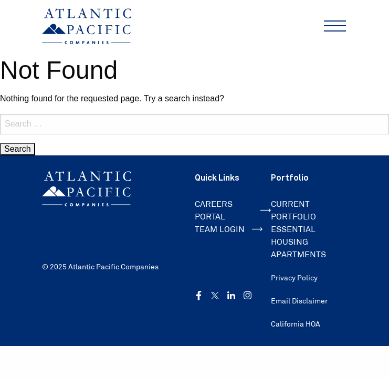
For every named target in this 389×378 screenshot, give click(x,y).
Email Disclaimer (299, 301)
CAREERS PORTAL (233, 210)
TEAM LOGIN (229, 229)
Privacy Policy (294, 277)
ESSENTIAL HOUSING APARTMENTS (298, 241)
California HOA (295, 324)
